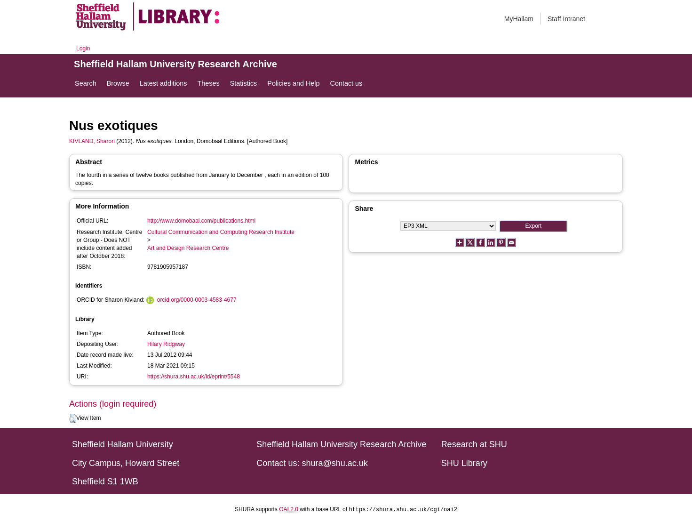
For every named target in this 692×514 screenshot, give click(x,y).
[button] (72, 418)
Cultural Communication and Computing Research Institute (220, 232)
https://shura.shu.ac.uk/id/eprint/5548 (193, 376)
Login (83, 48)
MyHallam (518, 19)
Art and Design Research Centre (188, 248)
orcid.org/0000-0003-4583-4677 (197, 300)
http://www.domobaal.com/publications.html (201, 220)
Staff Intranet (566, 19)
